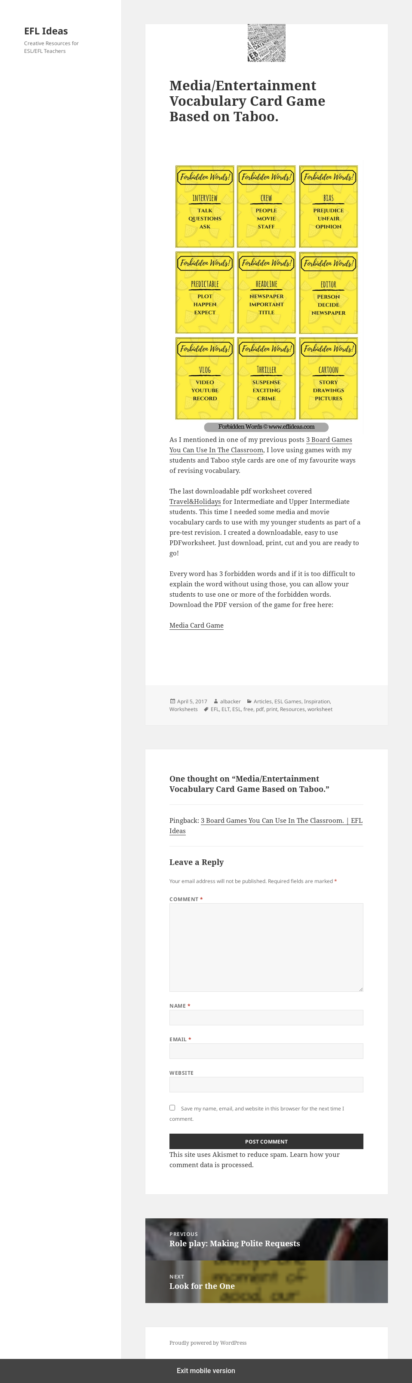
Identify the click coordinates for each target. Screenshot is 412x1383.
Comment (186, 899)
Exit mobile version (206, 1371)
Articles (263, 701)
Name (180, 1005)
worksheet (319, 709)
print (271, 709)
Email (180, 1039)
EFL (215, 709)
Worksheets (183, 709)
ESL (236, 709)
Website (181, 1072)
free (248, 709)
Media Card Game (196, 625)
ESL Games (287, 701)
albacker (230, 701)
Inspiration (317, 701)
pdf (260, 709)
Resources (292, 709)
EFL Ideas (46, 30)
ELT (225, 709)
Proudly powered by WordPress (207, 1342)
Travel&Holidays (195, 501)
